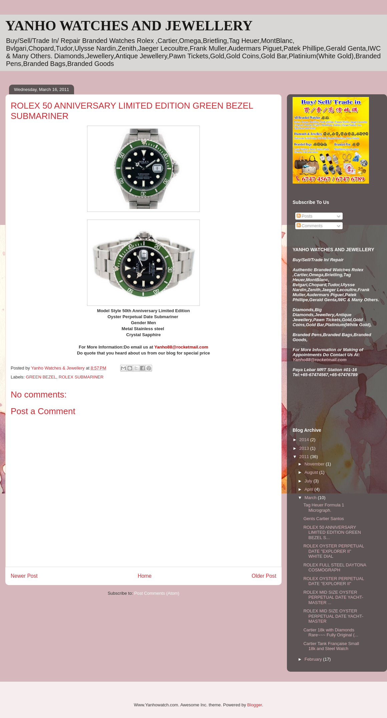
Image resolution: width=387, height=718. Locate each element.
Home (145, 576)
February (314, 659)
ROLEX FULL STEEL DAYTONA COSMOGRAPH (334, 567)
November (315, 463)
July (309, 480)
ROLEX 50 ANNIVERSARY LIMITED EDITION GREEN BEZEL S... (332, 532)
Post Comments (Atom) (156, 593)
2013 (304, 448)
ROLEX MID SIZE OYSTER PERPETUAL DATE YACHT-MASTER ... (333, 597)
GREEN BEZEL (41, 376)
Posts (305, 216)
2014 (304, 439)
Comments (310, 225)
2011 (304, 456)
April (310, 489)
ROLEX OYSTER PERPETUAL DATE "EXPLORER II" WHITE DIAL (333, 551)
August (312, 472)
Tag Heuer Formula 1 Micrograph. (323, 507)
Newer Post (24, 576)
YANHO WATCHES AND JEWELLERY (129, 25)
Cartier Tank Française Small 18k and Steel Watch (331, 646)
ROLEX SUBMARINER (81, 376)
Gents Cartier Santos (323, 518)
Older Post (264, 576)
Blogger (254, 704)
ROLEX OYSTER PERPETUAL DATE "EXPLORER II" (333, 581)
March (311, 497)
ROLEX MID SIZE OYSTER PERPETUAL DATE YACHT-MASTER (333, 616)
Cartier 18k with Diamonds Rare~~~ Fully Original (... (330, 632)
